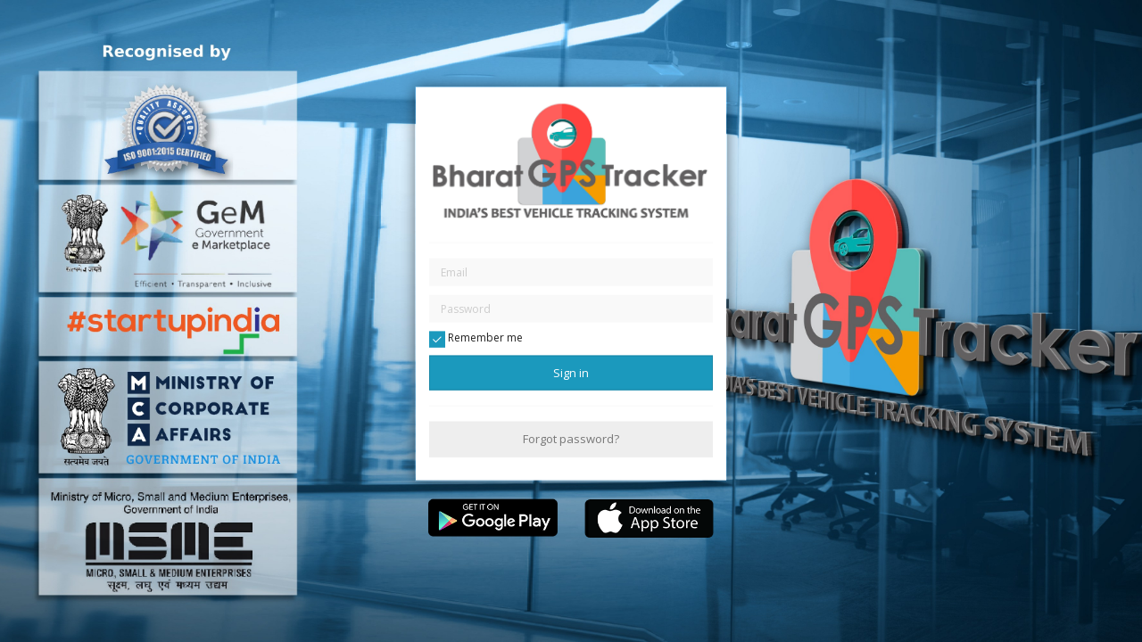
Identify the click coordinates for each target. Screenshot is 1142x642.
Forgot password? (571, 439)
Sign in (571, 373)
